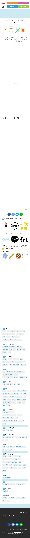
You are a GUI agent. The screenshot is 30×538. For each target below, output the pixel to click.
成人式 (18, 399)
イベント (7, 388)
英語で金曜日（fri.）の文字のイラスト (24, 246)
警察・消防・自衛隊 (14, 364)
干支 (8, 446)
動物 (4, 446)
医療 (24, 349)
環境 (19, 384)
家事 (17, 417)
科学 (13, 362)
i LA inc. (13, 533)
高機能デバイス (23, 377)
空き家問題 (5, 491)
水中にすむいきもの (20, 446)
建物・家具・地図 (9, 428)
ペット (12, 417)
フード (10, 359)
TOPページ (4, 512)
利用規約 (12, 6)
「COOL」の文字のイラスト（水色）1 (6, 246)
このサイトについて (12, 3)
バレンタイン (24, 393)
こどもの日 (16, 393)
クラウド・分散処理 (10, 371)
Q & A (23, 3)
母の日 (14, 402)
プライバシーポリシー (7, 517)
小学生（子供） (6, 334)
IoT (3, 371)
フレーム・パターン (21, 497)
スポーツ (19, 415)
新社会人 (24, 399)
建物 (11, 430)
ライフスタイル (9, 409)
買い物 (15, 420)
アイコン (5, 497)
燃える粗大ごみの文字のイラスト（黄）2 (24, 233)
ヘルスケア (19, 346)
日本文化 (7, 475)
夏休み (13, 399)
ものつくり (16, 359)
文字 (6, 44)
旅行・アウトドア (7, 402)
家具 (8, 430)
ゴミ (20, 459)
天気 (16, 437)
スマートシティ (9, 482)
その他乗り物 (14, 462)
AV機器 (4, 456)
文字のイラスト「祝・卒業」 (6, 233)
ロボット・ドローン (7, 377)
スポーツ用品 (6, 462)
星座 (23, 437)
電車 (20, 468)
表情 (4, 337)
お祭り (13, 390)
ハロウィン (5, 396)
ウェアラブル (6, 459)
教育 (21, 359)
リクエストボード (24, 6)
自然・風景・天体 (9, 434)
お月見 (4, 390)
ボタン (4, 500)
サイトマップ (16, 517)
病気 (10, 352)
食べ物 (23, 468)
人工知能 (16, 377)
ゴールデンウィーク (7, 393)
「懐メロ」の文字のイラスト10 (15, 22)
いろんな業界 (8, 356)
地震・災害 (8, 437)
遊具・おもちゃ (13, 468)
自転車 (24, 465)
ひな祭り (12, 396)
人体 (11, 349)
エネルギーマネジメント (8, 484)
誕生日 (8, 405)
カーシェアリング (20, 484)
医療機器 (5, 352)
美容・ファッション (20, 362)
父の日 (19, 402)
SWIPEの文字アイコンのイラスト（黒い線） (15, 233)
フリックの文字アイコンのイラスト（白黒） (15, 246)
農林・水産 (23, 364)
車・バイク (5, 468)
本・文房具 (5, 465)
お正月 (9, 390)
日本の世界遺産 (6, 477)
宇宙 (20, 437)
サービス (5, 359)
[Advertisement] (15, 164)
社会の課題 (8, 381)
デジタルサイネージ (7, 374)
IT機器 (9, 456)
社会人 (13, 334)
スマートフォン (20, 371)
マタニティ (5, 349)
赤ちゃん (9, 337)
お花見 (18, 390)
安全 (8, 384)
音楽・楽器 (21, 420)
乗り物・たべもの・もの (11, 454)
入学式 (4, 399)
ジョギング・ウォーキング (9, 415)
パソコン (16, 374)
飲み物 (4, 470)
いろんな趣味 (6, 412)
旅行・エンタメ (6, 362)
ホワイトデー (18, 396)
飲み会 (4, 423)
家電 (20, 462)
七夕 (24, 396)
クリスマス (24, 390)
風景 (7, 440)
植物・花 (12, 446)
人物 (6, 328)
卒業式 (9, 399)
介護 (14, 349)
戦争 (11, 384)
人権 (4, 384)
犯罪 (15, 384)
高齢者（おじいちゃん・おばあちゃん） (12, 339)
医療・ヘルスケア (9, 344)
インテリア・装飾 (16, 456)
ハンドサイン (12, 497)
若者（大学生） (20, 334)
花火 (4, 405)
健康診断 (19, 349)
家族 (24, 331)
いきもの (7, 444)
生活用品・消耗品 (17, 465)
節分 (23, 402)
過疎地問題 (8, 488)
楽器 (11, 465)
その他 (3, 44)
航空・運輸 (5, 364)
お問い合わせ (14, 515)
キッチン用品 (14, 459)
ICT (6, 369)
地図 (4, 430)
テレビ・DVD (6, 417)
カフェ (12, 412)
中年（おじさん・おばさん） (14, 331)
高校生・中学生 (16, 337)
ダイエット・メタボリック (9, 346)
